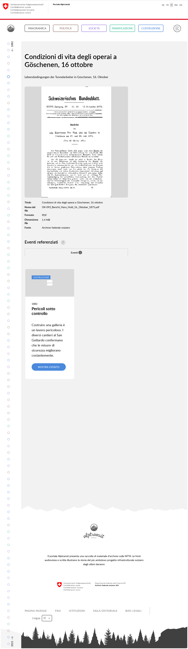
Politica (66, 28)
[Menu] (177, 28)
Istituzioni (77, 610)
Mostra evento (48, 367)
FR (167, 5)
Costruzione (151, 28)
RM (176, 5)
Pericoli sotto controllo (43, 311)
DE (163, 5)
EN (181, 5)
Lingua (42, 618)
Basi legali (133, 610)
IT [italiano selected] (171, 5)
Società (94, 28)
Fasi (58, 610)
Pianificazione (122, 28)
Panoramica (37, 28)
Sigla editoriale (105, 610)
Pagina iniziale (36, 610)
